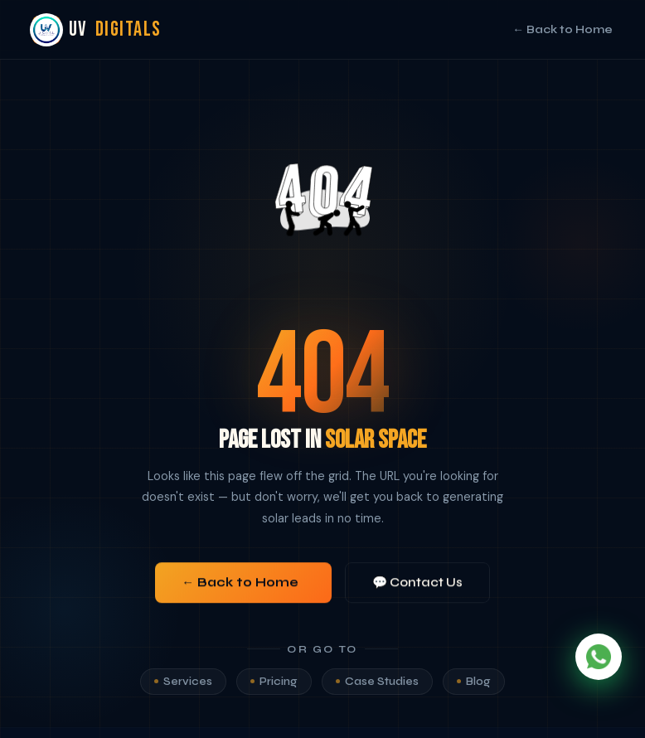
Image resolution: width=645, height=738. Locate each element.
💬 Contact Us (417, 585)
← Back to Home (562, 29)
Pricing (274, 686)
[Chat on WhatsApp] (598, 657)
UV (97, 30)
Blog (474, 686)
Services (183, 686)
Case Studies (377, 686)
